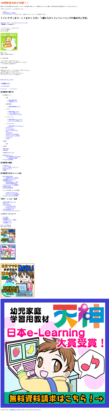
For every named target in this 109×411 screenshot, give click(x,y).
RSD (2, 226)
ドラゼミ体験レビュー (14, 113)
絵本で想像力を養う (8, 176)
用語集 (5, 170)
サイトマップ (4, 88)
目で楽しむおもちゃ (11, 207)
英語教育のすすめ (7, 180)
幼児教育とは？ (7, 165)
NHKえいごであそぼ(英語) (12, 134)
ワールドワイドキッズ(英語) (13, 135)
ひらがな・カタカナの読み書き (10, 195)
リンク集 (5, 217)
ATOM (9, 226)
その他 (7, 138)
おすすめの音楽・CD (8, 209)
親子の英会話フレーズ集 (12, 182)
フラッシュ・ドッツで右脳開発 (10, 185)
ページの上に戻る (5, 86)
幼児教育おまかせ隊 (15, 409)
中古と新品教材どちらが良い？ (13, 156)
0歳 (7, 143)
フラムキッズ (9, 127)
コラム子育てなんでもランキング (11, 210)
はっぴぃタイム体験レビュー (16, 120)
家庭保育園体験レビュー (15, 106)
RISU (7, 131)
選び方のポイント (7, 155)
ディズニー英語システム (12, 130)
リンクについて (7, 221)
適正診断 (5, 150)
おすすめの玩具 (7, 204)
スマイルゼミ (9, 137)
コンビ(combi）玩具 (11, 206)
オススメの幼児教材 (8, 159)
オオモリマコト (37, 409)
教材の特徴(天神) (13, 100)
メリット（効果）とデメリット (10, 167)
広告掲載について (7, 222)
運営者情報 (6, 218)
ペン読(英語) (9, 132)
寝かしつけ (6, 203)
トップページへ (13, 88)
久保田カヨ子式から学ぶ (12, 192)
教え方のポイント (7, 168)
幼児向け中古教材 (13, 158)
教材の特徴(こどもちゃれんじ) (16, 126)
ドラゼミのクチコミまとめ (15, 114)
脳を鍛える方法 (7, 186)
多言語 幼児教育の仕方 (11, 183)
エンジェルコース (10, 128)
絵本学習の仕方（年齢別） (12, 177)
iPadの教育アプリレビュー (9, 179)
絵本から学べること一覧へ (7, 79)
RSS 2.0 (5, 226)
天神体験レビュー (13, 101)
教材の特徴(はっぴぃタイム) (15, 119)
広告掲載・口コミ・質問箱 (9, 219)
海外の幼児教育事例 (8, 187)
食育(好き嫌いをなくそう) (9, 202)
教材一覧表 (6, 148)
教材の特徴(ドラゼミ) (14, 111)
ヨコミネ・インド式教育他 (12, 194)
